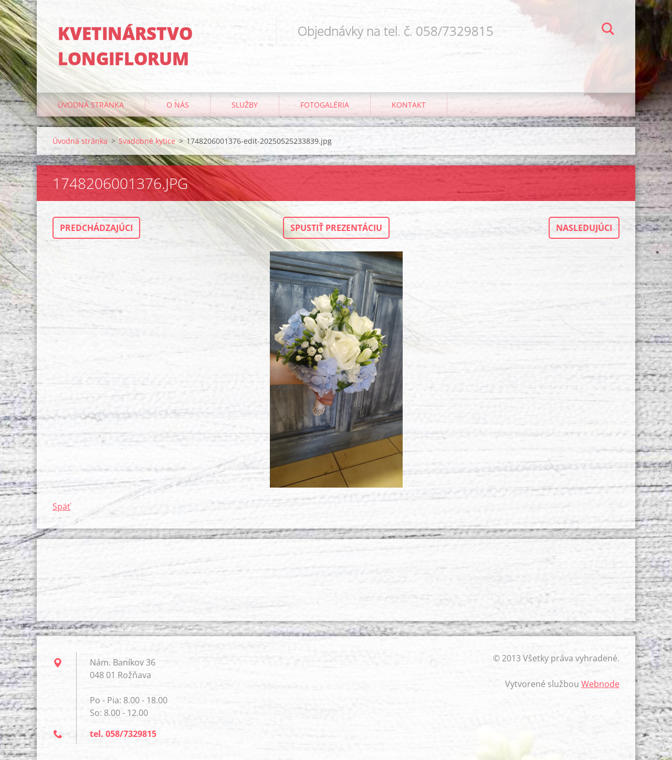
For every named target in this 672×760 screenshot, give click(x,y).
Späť (61, 506)
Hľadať (608, 30)
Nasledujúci (584, 228)
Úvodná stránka (91, 105)
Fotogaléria (324, 105)
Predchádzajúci (96, 228)
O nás (177, 105)
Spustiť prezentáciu (336, 228)
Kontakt (409, 105)
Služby (245, 105)
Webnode (600, 684)
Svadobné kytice (147, 141)
